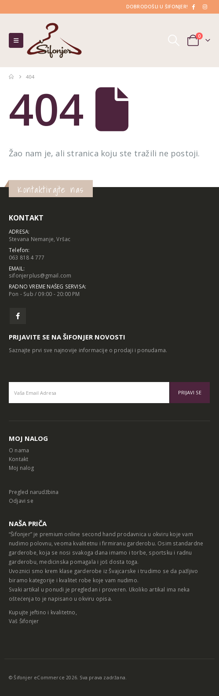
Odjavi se (21, 500)
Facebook (18, 316)
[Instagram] (205, 6)
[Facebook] (193, 6)
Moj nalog (21, 467)
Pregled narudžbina (34, 491)
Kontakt (18, 458)
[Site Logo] (54, 40)
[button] (16, 40)
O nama (19, 450)
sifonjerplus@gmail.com (40, 275)
